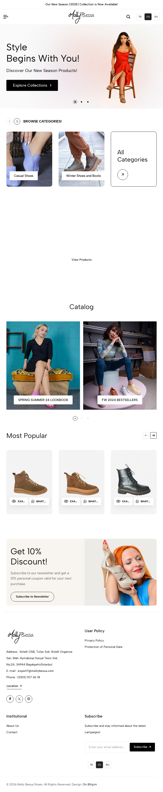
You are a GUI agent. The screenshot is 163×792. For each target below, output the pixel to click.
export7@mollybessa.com (36, 671)
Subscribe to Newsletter (32, 599)
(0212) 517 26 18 (28, 677)
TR (140, 16)
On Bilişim (90, 784)
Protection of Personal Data (103, 647)
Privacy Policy (94, 640)
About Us (12, 726)
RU (156, 16)
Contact (11, 732)
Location (14, 686)
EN (148, 16)
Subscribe (142, 747)
